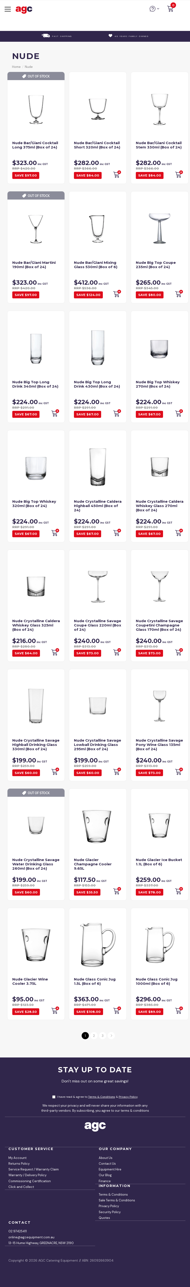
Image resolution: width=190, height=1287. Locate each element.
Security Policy (110, 1212)
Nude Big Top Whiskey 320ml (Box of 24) (34, 503)
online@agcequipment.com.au (31, 1237)
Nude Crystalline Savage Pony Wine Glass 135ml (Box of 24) (159, 744)
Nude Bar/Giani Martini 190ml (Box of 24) (34, 264)
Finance (105, 1181)
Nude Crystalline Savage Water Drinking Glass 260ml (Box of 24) (35, 864)
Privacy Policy (128, 1097)
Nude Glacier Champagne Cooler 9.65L (93, 864)
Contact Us (107, 1164)
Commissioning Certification (29, 1181)
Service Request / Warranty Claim (33, 1169)
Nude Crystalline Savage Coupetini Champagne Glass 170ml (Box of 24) (159, 625)
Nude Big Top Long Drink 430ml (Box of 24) (97, 384)
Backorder (117, 174)
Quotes (104, 1218)
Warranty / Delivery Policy (27, 1175)
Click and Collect (21, 1187)
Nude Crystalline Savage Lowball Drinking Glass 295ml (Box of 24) (97, 744)
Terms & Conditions (101, 1097)
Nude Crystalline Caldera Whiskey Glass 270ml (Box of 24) (159, 505)
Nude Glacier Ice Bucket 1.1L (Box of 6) (159, 861)
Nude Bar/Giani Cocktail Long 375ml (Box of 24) (35, 145)
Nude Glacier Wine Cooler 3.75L (30, 981)
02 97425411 (17, 1231)
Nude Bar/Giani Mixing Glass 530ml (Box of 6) (95, 264)
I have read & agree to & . (95, 1097)
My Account (17, 1158)
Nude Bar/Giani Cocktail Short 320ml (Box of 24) (97, 145)
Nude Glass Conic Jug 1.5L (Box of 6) (95, 981)
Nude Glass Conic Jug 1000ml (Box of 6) (156, 981)
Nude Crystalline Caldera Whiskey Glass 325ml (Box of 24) (36, 625)
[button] (170, 9)
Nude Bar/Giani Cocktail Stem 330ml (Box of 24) (159, 145)
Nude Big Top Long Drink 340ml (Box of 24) (35, 384)
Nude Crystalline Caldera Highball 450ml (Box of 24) (98, 505)
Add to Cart (178, 891)
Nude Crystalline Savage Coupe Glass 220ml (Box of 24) (97, 625)
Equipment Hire (110, 1169)
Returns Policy (19, 1164)
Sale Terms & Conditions (117, 1200)
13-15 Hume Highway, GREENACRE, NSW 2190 (41, 1243)
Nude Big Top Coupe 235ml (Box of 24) (156, 264)
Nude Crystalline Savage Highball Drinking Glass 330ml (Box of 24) (35, 744)
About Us (105, 1158)
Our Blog (105, 1175)
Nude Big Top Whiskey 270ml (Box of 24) (158, 384)
